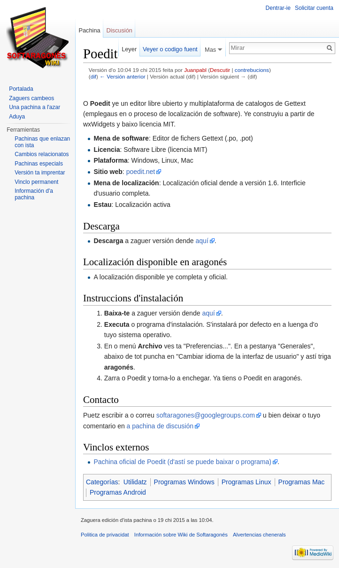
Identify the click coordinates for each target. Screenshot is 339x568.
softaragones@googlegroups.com (205, 415)
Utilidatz (135, 482)
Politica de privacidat (105, 534)
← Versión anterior (122, 76)
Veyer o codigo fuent (170, 49)
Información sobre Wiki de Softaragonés (181, 534)
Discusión (119, 30)
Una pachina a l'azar (34, 107)
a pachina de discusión (160, 426)
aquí (202, 241)
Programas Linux (246, 482)
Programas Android (118, 492)
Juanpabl (195, 70)
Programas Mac (301, 482)
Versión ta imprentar (40, 172)
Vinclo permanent (36, 182)
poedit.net (140, 171)
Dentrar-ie (278, 8)
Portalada (21, 89)
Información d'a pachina (34, 194)
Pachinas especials (39, 163)
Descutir (220, 70)
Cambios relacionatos (42, 154)
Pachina (89, 30)
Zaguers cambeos (31, 98)
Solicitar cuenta (314, 8)
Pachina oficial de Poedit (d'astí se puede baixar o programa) (182, 461)
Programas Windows (184, 482)
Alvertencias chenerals (259, 534)
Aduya (17, 116)
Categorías (102, 482)
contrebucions (252, 70)
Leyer (129, 49)
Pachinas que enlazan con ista (42, 142)
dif (93, 76)
